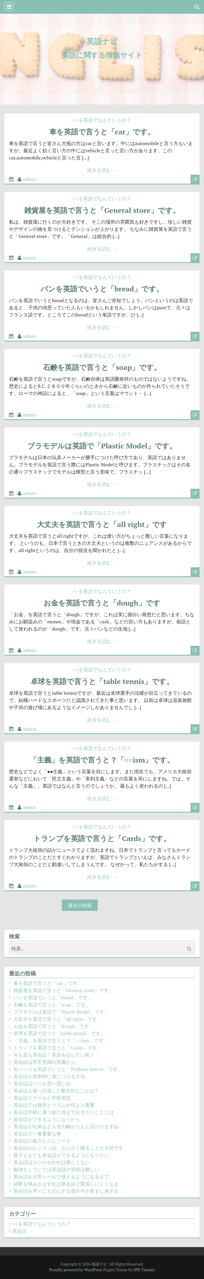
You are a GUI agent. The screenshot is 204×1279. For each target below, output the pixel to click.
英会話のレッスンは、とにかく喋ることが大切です (68, 1148)
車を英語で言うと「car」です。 (102, 131)
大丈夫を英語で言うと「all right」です (102, 524)
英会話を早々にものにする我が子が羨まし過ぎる (66, 1191)
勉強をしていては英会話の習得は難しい (56, 1169)
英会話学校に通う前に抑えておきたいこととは (63, 1112)
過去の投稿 (80, 905)
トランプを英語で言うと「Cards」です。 (102, 838)
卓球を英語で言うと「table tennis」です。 (102, 681)
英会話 (19, 1231)
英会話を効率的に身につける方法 (49, 1076)
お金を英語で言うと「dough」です (102, 603)
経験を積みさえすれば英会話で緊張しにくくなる (66, 1183)
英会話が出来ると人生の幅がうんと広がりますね (66, 1126)
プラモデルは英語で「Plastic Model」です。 (102, 446)
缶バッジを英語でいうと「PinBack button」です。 (68, 1069)
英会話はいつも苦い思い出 (42, 1083)
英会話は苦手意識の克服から (44, 1062)
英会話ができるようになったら (46, 1119)
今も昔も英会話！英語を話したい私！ (54, 1055)
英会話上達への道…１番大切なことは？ (56, 1090)
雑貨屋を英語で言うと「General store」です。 (102, 210)
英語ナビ (102, 41)
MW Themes (144, 1269)
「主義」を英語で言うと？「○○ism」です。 (102, 760)
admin (29, 179)
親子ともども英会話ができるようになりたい (61, 1155)
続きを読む (102, 170)
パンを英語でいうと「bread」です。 (102, 288)
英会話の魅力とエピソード (42, 1140)
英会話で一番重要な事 (37, 1133)
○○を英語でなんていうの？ (102, 120)
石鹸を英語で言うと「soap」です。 (102, 367)
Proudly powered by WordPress (75, 1269)
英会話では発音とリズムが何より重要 (54, 1105)
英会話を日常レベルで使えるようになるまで (61, 1176)
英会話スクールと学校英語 (42, 1097)
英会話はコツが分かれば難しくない (51, 1162)
